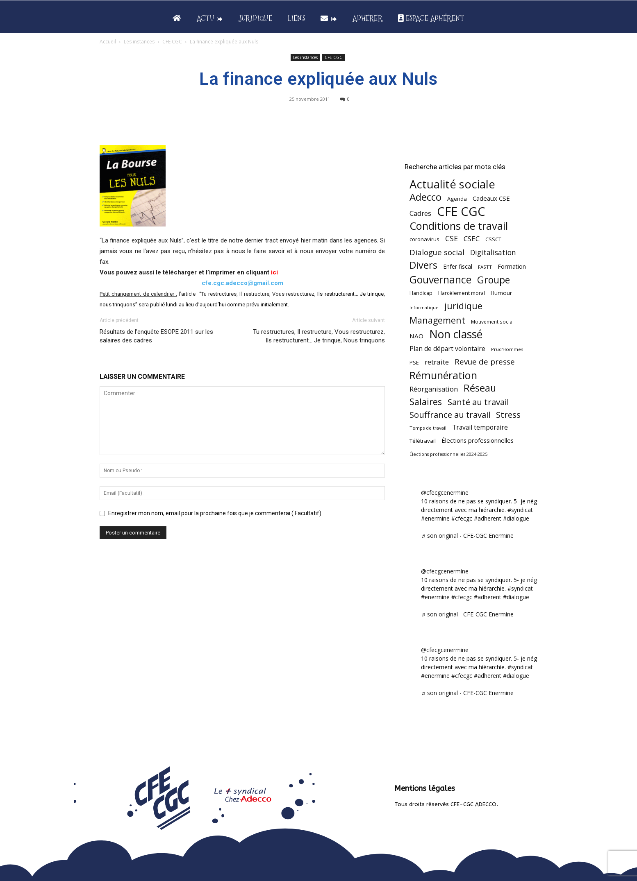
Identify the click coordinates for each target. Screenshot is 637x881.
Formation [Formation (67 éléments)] (512, 266)
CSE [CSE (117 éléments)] (451, 238)
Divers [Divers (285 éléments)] (423, 265)
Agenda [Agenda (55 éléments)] (457, 198)
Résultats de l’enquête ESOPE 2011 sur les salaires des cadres (156, 336)
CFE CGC (172, 41)
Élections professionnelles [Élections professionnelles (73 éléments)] (477, 440)
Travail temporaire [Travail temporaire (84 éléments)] (480, 427)
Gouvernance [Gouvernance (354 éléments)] (440, 279)
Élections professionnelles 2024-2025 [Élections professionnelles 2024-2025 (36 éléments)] (448, 454)
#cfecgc (461, 518)
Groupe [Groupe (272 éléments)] (493, 280)
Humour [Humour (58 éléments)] (501, 293)
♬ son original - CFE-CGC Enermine (467, 535)
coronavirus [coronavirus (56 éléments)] (424, 239)
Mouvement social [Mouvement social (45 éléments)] (492, 321)
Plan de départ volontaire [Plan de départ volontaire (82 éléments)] (447, 348)
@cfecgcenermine (445, 492)
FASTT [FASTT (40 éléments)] (485, 267)
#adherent (487, 518)
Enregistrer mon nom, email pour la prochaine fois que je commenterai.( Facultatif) (214, 513)
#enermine (435, 518)
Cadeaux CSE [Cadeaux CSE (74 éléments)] (491, 198)
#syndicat (520, 510)
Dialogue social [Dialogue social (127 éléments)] (437, 252)
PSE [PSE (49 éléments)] (414, 362)
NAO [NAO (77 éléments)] (416, 336)
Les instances (139, 41)
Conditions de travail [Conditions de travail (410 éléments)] (459, 226)
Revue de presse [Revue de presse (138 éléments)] (485, 362)
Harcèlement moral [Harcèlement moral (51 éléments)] (461, 293)
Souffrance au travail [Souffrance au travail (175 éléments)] (450, 414)
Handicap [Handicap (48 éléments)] (421, 293)
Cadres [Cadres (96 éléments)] (420, 213)
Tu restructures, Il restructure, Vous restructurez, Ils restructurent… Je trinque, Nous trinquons (319, 336)
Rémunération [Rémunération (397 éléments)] (443, 375)
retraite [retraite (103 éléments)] (437, 362)
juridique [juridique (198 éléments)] (463, 305)
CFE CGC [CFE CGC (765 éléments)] (461, 211)
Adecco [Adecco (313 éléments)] (425, 197)
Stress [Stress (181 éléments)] (508, 414)
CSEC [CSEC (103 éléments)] (472, 238)
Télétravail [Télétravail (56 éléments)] (423, 440)
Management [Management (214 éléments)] (437, 320)
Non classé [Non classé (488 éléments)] (455, 334)
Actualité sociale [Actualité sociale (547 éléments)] (452, 184)
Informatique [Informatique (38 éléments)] (424, 307)
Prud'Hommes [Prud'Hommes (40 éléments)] (507, 349)
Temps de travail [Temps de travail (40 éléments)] (428, 428)
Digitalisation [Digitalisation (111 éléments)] (493, 252)
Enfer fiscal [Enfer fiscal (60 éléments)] (457, 266)
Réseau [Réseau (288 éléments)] (480, 388)
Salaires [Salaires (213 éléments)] (426, 401)
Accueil (108, 41)
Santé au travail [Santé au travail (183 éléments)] (478, 402)
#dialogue (516, 518)
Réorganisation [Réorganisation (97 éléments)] (434, 389)
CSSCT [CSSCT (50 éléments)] (493, 239)
